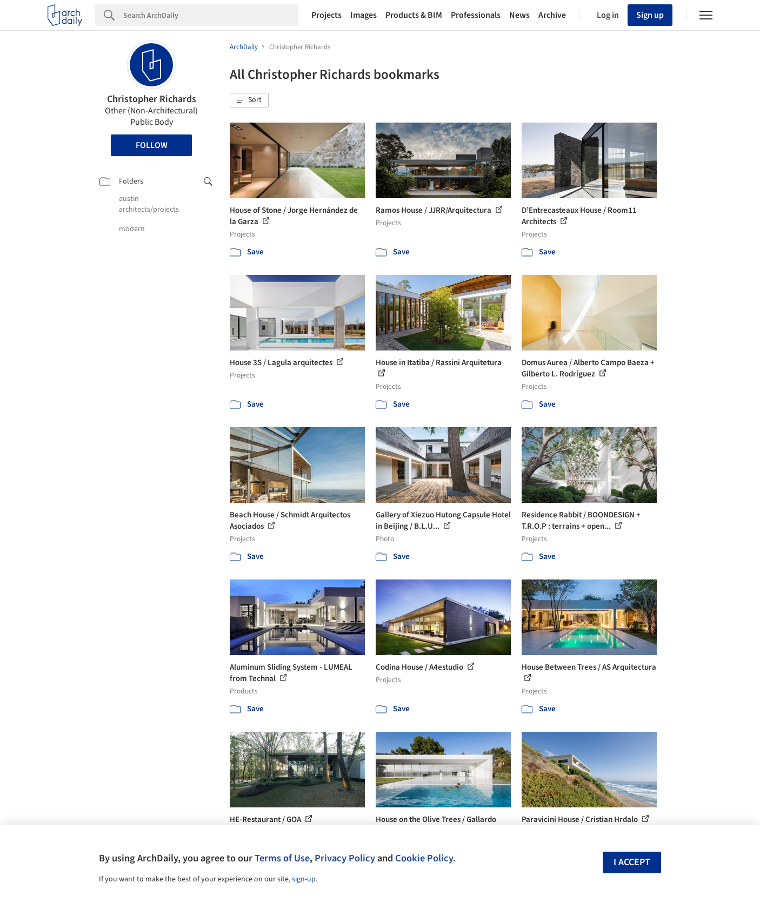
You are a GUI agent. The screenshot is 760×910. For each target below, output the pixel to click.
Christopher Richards (151, 99)
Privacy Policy (345, 858)
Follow (152, 145)
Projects (326, 15)
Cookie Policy (424, 858)
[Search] (210, 15)
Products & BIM (413, 15)
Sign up (650, 15)
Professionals (476, 15)
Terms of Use (282, 858)
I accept (632, 862)
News (519, 15)
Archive (552, 15)
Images (363, 15)
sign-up (304, 879)
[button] (249, 100)
